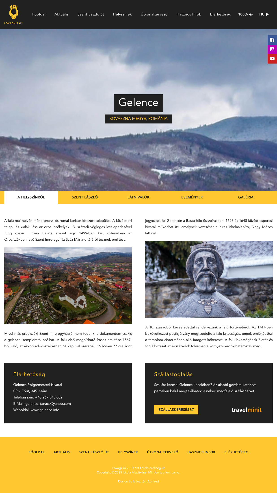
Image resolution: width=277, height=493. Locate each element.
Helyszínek (122, 14)
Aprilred (153, 481)
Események (192, 197)
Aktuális (61, 14)
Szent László (85, 197)
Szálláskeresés (176, 409)
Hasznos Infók (189, 14)
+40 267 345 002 (49, 397)
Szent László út (91, 14)
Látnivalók (139, 197)
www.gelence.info (45, 410)
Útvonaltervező (154, 14)
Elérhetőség (220, 14)
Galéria (245, 197)
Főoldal (38, 14)
